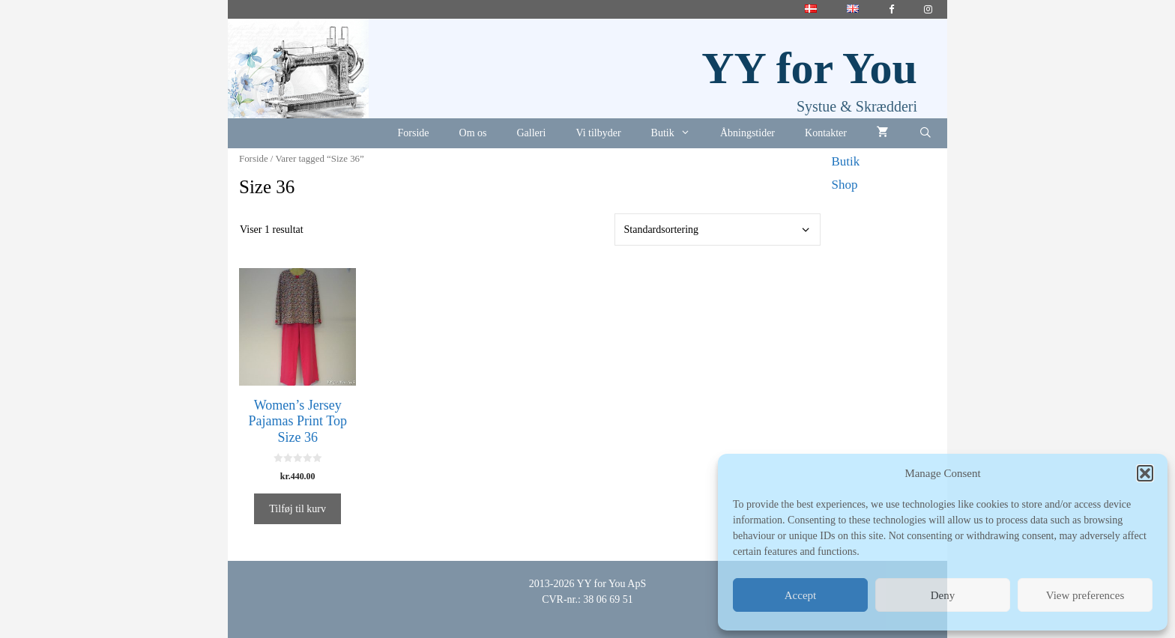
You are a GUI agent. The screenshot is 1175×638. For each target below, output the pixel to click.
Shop (845, 184)
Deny (943, 595)
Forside (413, 133)
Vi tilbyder (598, 133)
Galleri (531, 133)
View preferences (1085, 595)
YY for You (809, 68)
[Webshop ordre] (717, 229)
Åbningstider (747, 133)
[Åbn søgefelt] (925, 133)
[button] (1145, 473)
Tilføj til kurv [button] (297, 508)
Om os (473, 133)
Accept (800, 595)
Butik (678, 133)
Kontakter (826, 133)
